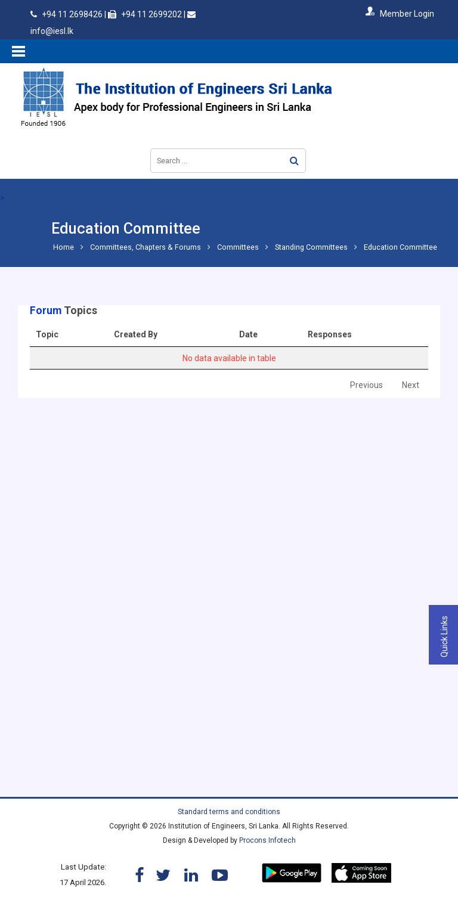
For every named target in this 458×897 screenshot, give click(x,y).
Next (410, 385)
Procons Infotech (267, 840)
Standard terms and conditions (229, 812)
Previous (366, 385)
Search (294, 160)
